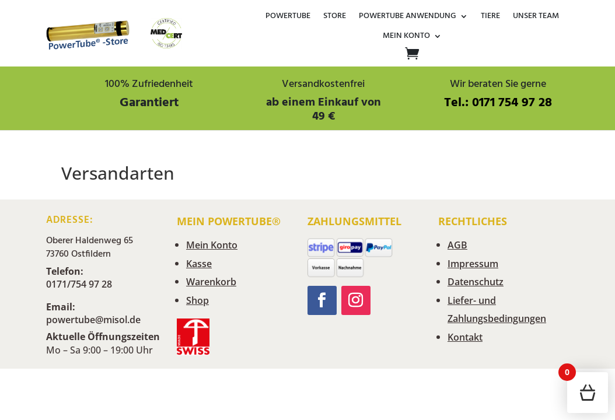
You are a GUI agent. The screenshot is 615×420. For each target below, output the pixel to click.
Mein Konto (406, 37)
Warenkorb (211, 281)
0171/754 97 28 (79, 284)
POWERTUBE (287, 17)
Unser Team (536, 17)
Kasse (199, 263)
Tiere (490, 17)
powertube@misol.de (93, 319)
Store (334, 17)
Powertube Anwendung (407, 17)
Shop (197, 300)
